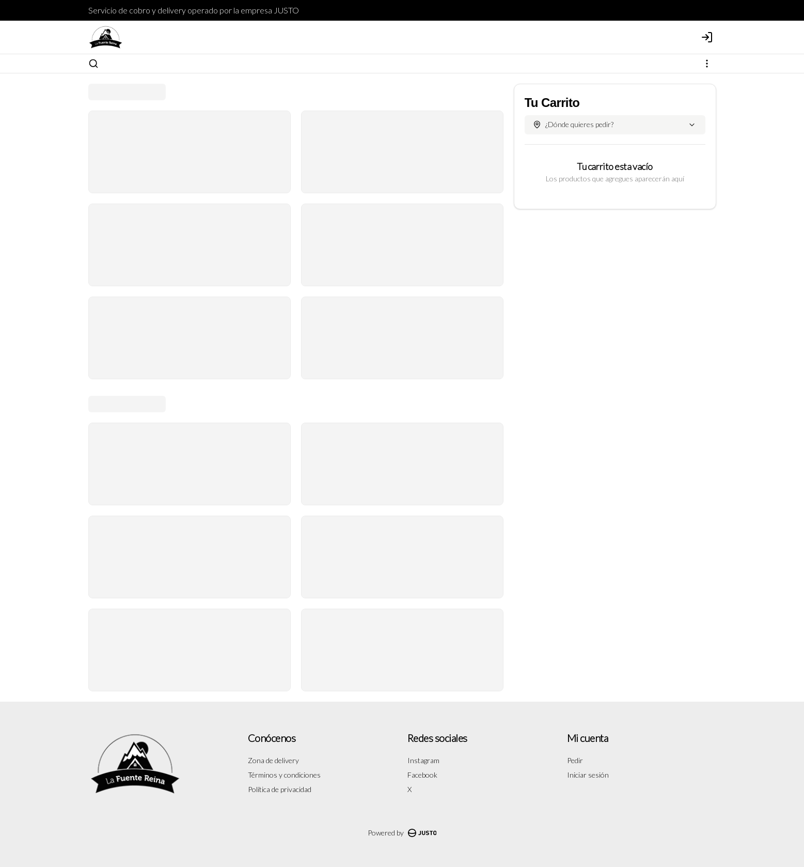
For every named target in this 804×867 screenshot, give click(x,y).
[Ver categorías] (707, 63)
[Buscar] (93, 63)
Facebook (422, 774)
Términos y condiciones (284, 774)
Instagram (423, 760)
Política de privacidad (279, 789)
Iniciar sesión (588, 774)
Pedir (575, 760)
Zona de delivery (273, 760)
